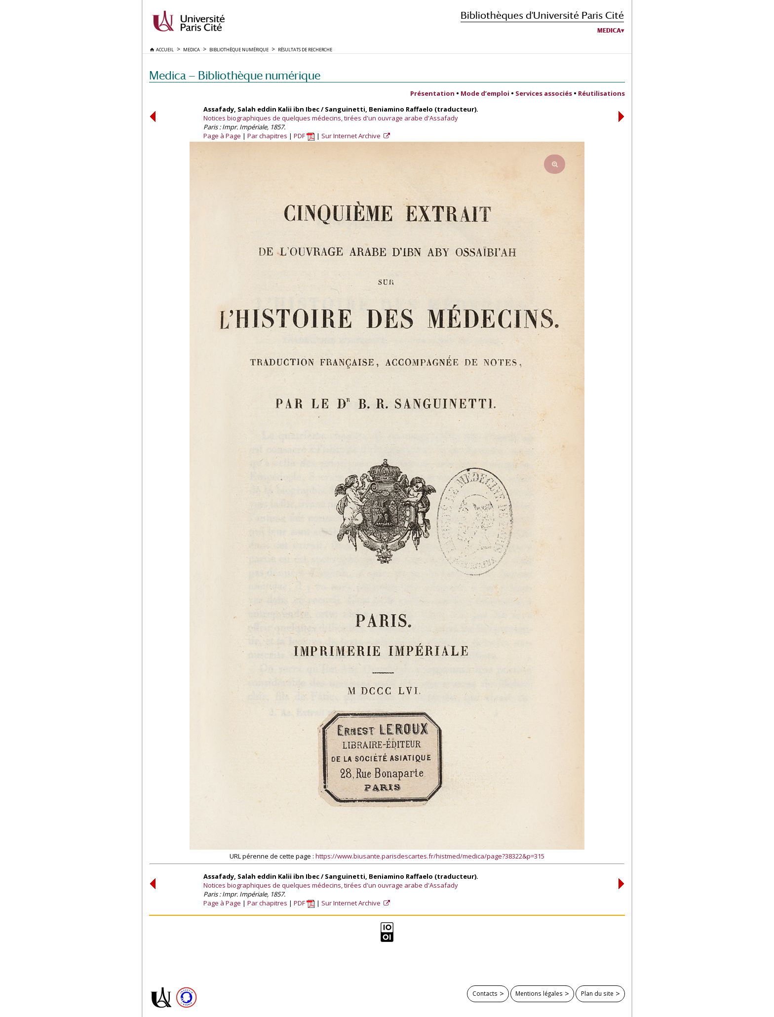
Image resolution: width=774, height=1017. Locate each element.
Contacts (485, 993)
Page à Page (222, 135)
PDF (304, 135)
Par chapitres (267, 135)
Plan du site (597, 993)
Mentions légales (539, 993)
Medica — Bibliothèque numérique (234, 75)
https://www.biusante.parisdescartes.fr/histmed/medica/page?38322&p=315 (429, 856)
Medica (609, 30)
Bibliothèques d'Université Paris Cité (542, 15)
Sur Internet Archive (351, 135)
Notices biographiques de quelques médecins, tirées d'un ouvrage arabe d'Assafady (330, 118)
